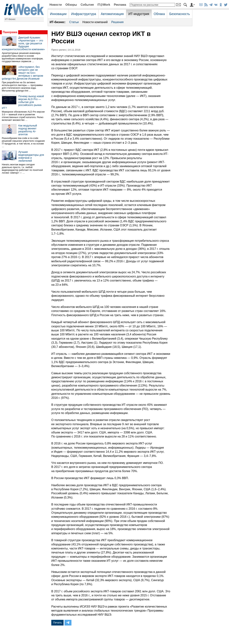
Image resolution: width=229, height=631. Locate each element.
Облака (159, 14)
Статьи (74, 22)
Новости (55, 4)
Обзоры (71, 4)
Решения (117, 22)
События (87, 4)
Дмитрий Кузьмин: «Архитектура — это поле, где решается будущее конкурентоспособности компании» (23, 43)
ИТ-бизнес (10, 19)
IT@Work (103, 4)
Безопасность (179, 14)
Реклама (120, 4)
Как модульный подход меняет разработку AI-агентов (27, 130)
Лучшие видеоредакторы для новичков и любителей (31, 156)
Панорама (10, 32)
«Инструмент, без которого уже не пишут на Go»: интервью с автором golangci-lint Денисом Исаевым (22, 72)
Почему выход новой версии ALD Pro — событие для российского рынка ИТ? (23, 102)
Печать (57, 622)
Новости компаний (95, 22)
